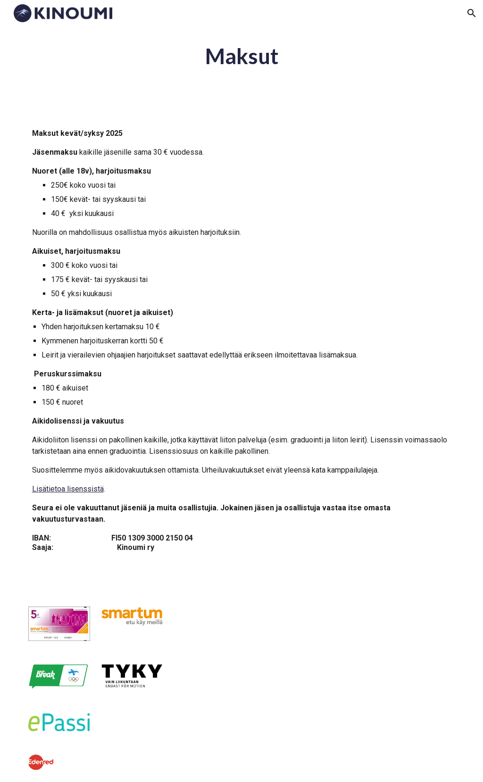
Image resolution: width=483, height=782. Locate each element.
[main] (241, 56)
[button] (471, 13)
